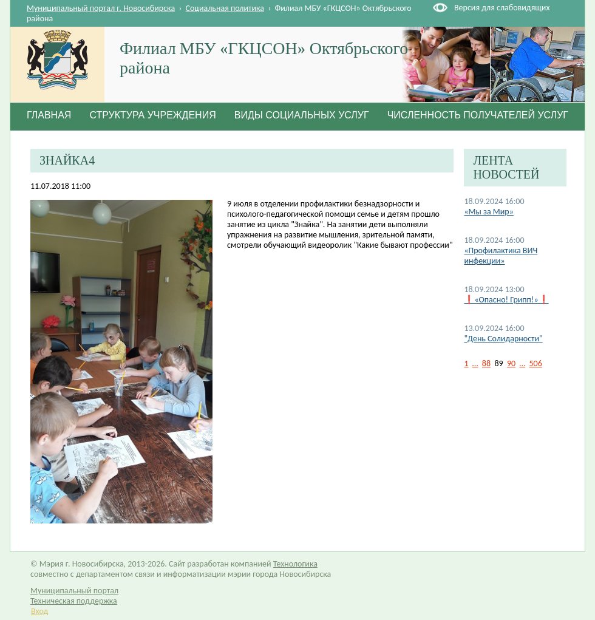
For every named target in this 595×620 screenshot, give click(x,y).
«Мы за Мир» (488, 211)
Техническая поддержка (73, 601)
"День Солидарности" (503, 338)
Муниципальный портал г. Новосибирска (101, 8)
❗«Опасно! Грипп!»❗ (506, 300)
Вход (39, 611)
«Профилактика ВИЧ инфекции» (500, 255)
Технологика (295, 564)
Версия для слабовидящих (501, 7)
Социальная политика (225, 8)
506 (535, 363)
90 (511, 363)
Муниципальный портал (74, 590)
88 (486, 363)
